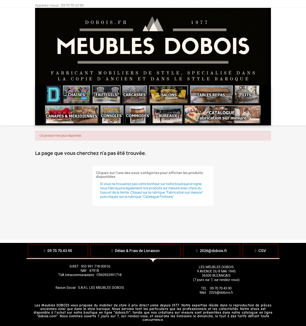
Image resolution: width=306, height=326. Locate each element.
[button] (58, 251)
